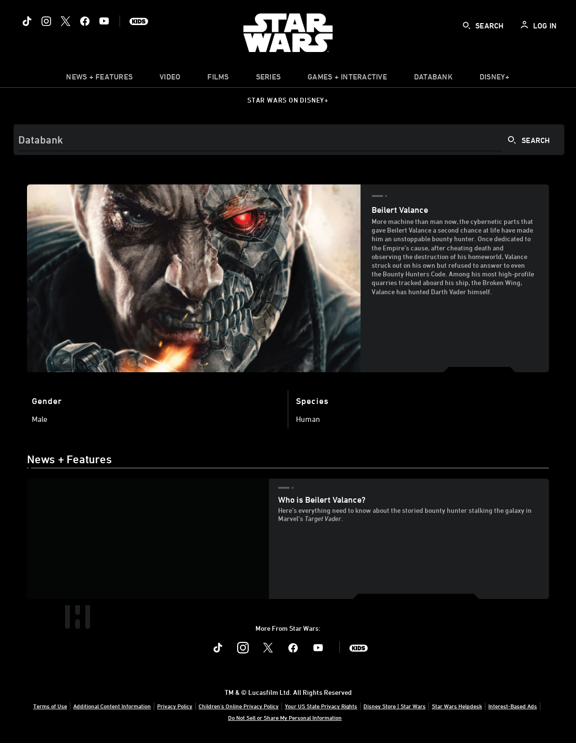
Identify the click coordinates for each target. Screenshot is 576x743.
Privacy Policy (174, 706)
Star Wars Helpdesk (457, 706)
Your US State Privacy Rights (321, 706)
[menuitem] (170, 79)
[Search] (288, 139)
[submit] (466, 25)
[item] (99, 79)
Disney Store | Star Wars (394, 706)
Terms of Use (50, 706)
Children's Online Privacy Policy (239, 706)
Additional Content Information (112, 706)
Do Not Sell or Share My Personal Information (285, 717)
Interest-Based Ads (512, 706)
